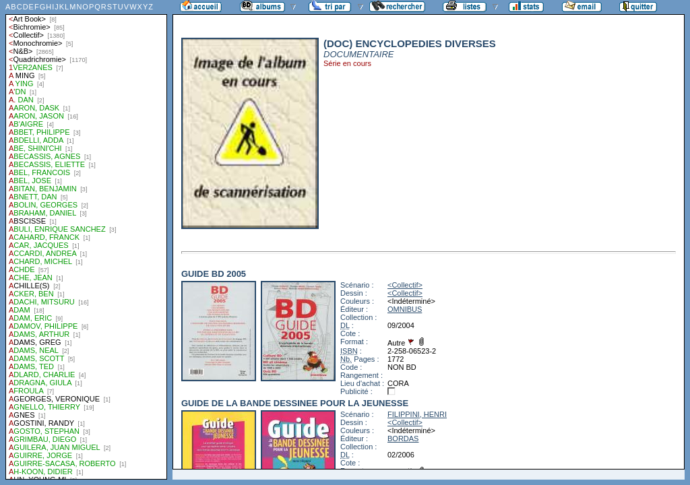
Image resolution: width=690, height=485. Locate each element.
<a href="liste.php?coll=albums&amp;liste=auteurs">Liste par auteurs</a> (86, 240)
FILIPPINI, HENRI (417, 414)
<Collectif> (404, 285)
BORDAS (402, 438)
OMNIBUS (404, 309)
